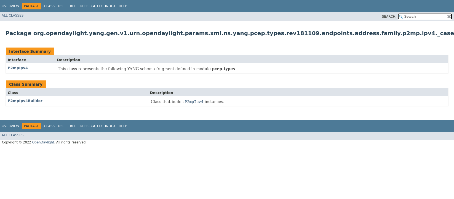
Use (61, 6)
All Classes (12, 15)
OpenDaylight (43, 142)
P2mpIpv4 (18, 68)
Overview (10, 6)
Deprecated (91, 6)
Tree (72, 6)
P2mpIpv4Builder (25, 101)
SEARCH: (389, 17)
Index (110, 6)
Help (123, 6)
